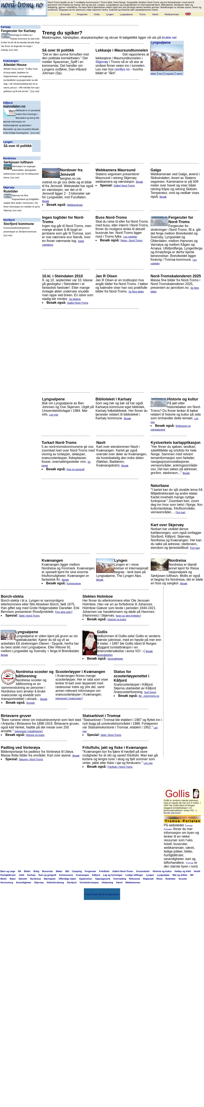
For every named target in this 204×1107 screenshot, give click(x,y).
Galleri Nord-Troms (124, 185)
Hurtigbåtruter (8, 875)
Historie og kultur (116, 619)
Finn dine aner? (63, 612)
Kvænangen (11, 60)
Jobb (21, 875)
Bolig (36, 871)
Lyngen (110, 14)
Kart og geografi (75, 469)
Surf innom (150, 692)
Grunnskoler (143, 871)
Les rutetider (130, 236)
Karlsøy (6, 26)
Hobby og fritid (183, 871)
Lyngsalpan (163, 875)
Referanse (134, 878)
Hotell (197, 871)
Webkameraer (172, 14)
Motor (3, 878)
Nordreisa (9, 158)
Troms (142, 14)
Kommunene (74, 583)
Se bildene (75, 299)
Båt (67, 871)
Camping (77, 871)
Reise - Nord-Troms (131, 240)
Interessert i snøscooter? (69, 698)
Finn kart (180, 512)
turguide (169, 74)
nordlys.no (122, 69)
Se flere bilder (136, 291)
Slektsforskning (55, 882)
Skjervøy (8, 187)
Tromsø (189, 863)
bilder (153, 74)
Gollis (97, 14)
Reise (160, 878)
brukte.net (169, 37)
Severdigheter (115, 658)
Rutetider (170, 878)
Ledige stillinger (134, 875)
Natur (13, 878)
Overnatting (119, 878)
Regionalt (148, 878)
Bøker (59, 871)
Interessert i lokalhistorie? (29, 731)
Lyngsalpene (126, 14)
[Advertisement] (80, 119)
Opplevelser (85, 878)
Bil (19, 871)
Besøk (45, 201)
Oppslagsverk (102, 878)
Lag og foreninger (113, 875)
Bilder (27, 871)
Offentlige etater (67, 878)
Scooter (30, 702)
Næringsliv (50, 878)
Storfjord (9, 219)
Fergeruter (82, 14)
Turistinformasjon (89, 882)
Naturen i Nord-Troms (31, 759)
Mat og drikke (180, 875)
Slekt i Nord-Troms (29, 615)
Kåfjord (8, 102)
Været (155, 14)
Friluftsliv (104, 871)
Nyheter (23, 878)
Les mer (13, 50)
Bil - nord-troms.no (149, 696)
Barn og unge (7, 871)
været (179, 74)
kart (161, 74)
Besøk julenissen (172, 813)
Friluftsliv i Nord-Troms (119, 766)
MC (192, 875)
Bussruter (65, 14)
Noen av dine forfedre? (128, 615)
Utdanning (107, 882)
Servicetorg (6, 882)
